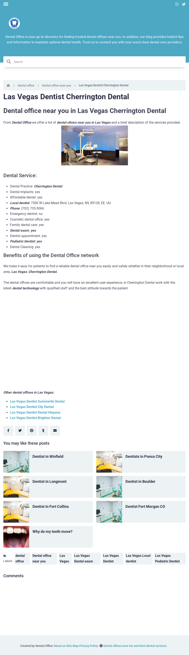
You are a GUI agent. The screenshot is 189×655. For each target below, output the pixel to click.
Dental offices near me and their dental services (134, 645)
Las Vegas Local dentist (138, 558)
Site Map (72, 645)
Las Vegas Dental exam (83, 558)
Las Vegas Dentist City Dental (32, 407)
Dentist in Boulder (140, 481)
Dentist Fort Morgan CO (145, 506)
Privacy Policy (88, 645)
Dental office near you (56, 85)
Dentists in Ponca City (143, 456)
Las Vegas (64, 558)
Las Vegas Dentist (111, 558)
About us (59, 645)
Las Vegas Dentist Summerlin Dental (37, 401)
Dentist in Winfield (48, 456)
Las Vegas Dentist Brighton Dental (35, 418)
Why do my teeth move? (53, 531)
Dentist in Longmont (49, 481)
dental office (26, 85)
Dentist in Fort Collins (51, 506)
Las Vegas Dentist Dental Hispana (35, 412)
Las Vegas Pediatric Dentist (167, 558)
